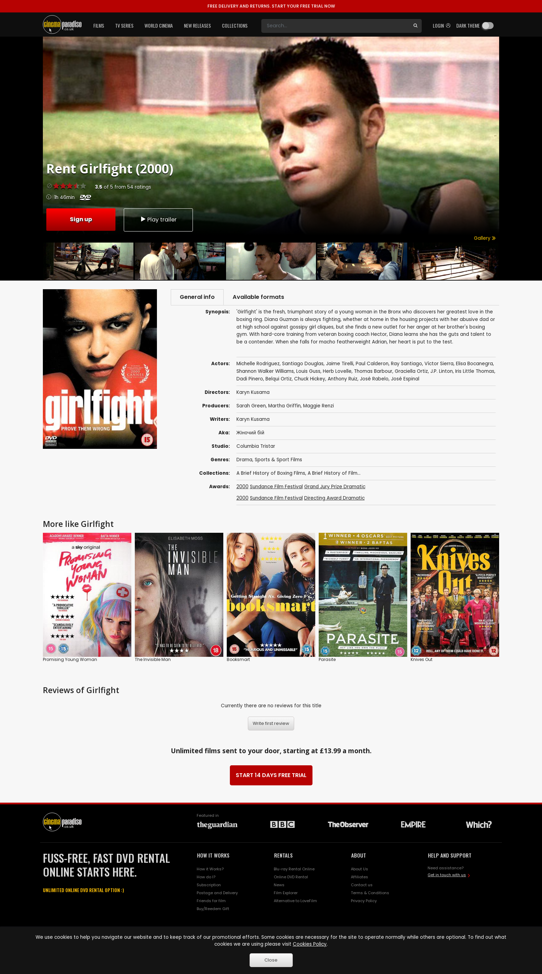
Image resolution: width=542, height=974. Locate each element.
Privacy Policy (364, 901)
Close (271, 960)
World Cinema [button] (158, 25)
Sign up (81, 219)
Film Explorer (286, 893)
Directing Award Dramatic (334, 498)
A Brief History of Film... (334, 473)
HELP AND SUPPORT (449, 855)
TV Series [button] (124, 25)
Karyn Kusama (253, 419)
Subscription (209, 885)
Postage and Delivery (217, 893)
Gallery (485, 238)
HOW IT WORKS (213, 855)
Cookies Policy (310, 944)
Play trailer (158, 220)
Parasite (327, 659)
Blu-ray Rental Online (294, 869)
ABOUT (358, 855)
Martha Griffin (284, 406)
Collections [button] (234, 25)
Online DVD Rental (291, 877)
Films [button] (98, 25)
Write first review (271, 723)
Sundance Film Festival (276, 486)
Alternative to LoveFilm (295, 901)
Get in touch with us (447, 875)
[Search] (335, 26)
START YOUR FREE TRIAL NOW (271, 6)
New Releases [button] (197, 25)
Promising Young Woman (70, 659)
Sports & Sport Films (278, 459)
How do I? (206, 877)
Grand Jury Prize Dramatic (334, 486)
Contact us (362, 885)
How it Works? (210, 869)
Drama (244, 459)
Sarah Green (251, 406)
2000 (242, 486)
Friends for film (211, 901)
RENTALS (283, 855)
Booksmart (238, 659)
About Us (359, 869)
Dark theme (468, 25)
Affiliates (359, 877)
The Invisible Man (153, 659)
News (279, 885)
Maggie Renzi (318, 406)
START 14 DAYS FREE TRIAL (271, 775)
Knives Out (421, 659)
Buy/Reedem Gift (213, 908)
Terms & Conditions (370, 893)
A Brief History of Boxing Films (270, 473)
